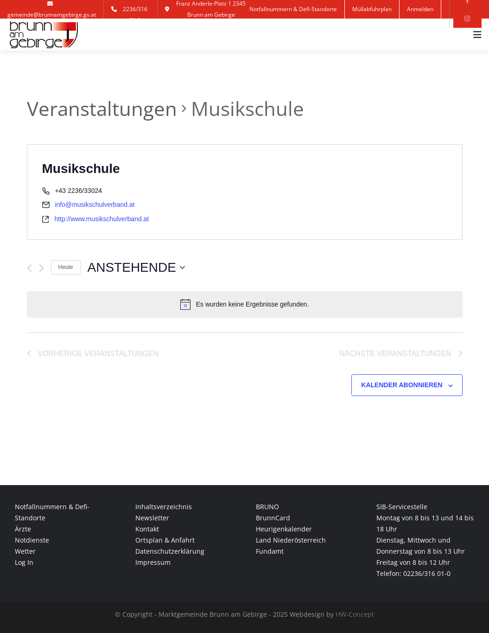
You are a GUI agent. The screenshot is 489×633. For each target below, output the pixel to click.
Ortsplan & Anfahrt (165, 540)
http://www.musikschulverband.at (101, 219)
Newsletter (152, 517)
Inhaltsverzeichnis (163, 506)
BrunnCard (273, 517)
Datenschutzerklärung (169, 551)
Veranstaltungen (102, 108)
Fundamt (270, 551)
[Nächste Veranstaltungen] (41, 268)
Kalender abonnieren (401, 385)
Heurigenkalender (284, 528)
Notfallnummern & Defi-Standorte (293, 9)
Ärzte (23, 528)
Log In (24, 562)
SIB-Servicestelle (401, 506)
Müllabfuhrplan (372, 9)
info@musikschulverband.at (94, 204)
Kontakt (292, 28)
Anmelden (420, 9)
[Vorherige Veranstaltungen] (29, 268)
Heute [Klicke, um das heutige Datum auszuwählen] (65, 267)
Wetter (25, 551)
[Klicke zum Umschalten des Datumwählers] (136, 267)
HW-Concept (355, 614)
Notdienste (32, 540)
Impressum (153, 562)
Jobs (262, 28)
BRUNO (267, 506)
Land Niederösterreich (291, 540)
